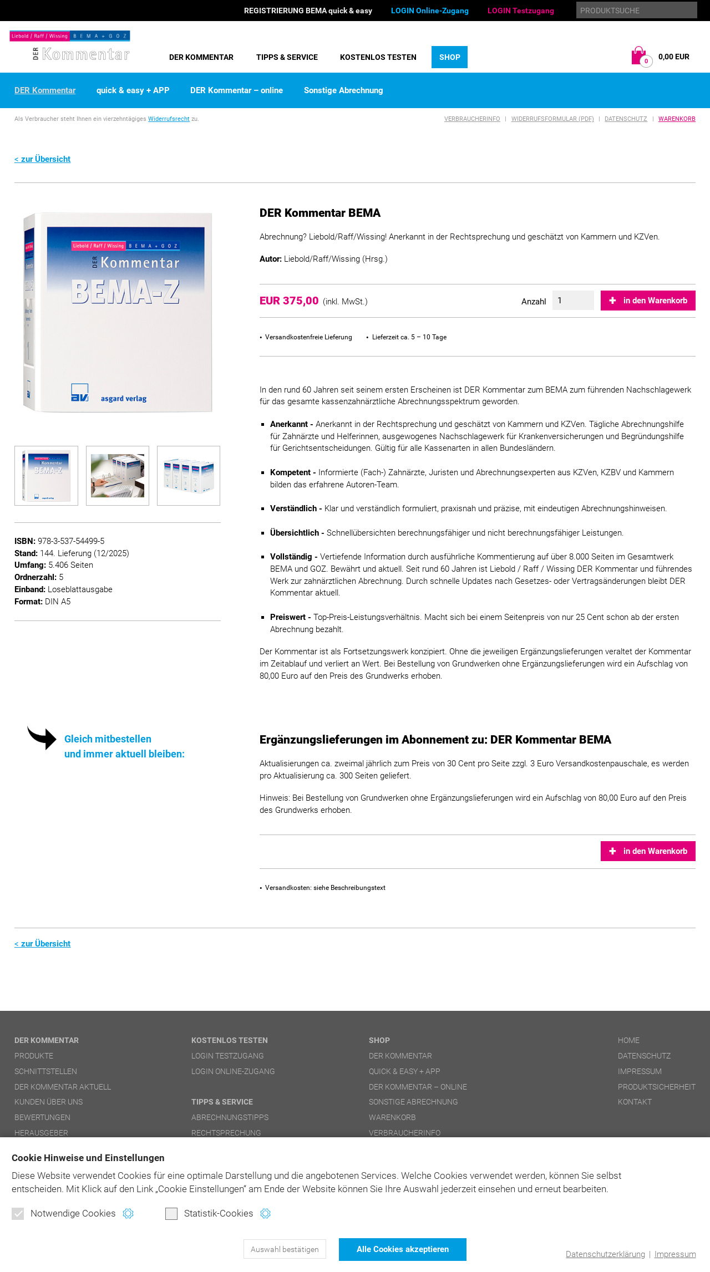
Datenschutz (626, 119)
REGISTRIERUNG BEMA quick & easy (308, 10)
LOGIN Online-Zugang (430, 10)
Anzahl (533, 302)
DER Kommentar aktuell (62, 1086)
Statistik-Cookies (209, 1214)
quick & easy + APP (133, 91)
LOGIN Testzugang (521, 10)
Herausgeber (41, 1132)
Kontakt (635, 1101)
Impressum (675, 1254)
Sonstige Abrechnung (343, 91)
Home (629, 1040)
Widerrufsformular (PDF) (552, 119)
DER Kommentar (201, 57)
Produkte (33, 1055)
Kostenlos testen (378, 57)
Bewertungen (42, 1117)
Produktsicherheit (657, 1086)
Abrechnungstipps (229, 1117)
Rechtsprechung (226, 1132)
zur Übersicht (45, 159)
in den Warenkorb (655, 301)
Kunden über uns (48, 1101)
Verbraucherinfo (472, 119)
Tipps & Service (287, 57)
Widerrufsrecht (169, 119)
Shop (449, 57)
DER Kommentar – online (236, 91)
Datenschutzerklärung (605, 1254)
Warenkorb (677, 119)
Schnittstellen (45, 1071)
